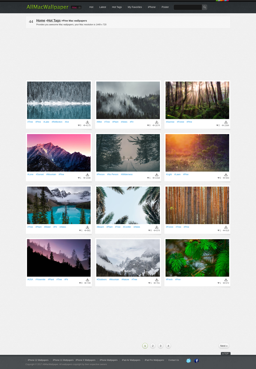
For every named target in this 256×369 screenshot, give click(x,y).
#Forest (180, 122)
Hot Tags (117, 7)
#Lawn (177, 174)
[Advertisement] (128, 54)
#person (101, 174)
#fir (132, 122)
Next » (223, 345)
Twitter (188, 361)
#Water (47, 227)
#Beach (100, 227)
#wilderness (127, 174)
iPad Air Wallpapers (131, 360)
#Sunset (40, 174)
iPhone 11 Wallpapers (63, 360)
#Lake (46, 122)
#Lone (30, 174)
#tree (30, 122)
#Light (169, 174)
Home (40, 20)
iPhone (152, 7)
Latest (102, 7)
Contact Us (174, 360)
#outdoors (102, 279)
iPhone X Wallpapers (85, 360)
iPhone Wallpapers (108, 360)
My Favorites (135, 7)
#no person (112, 174)
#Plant (115, 122)
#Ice (67, 122)
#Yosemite (40, 279)
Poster (165, 7)
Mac (74, 7)
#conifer (127, 227)
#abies (124, 122)
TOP (226, 354)
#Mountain (51, 174)
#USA (30, 279)
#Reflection (57, 122)
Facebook (196, 361)
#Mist (99, 122)
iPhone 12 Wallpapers (38, 360)
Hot (91, 7)
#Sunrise (170, 122)
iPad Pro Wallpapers (154, 360)
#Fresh (169, 279)
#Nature (125, 279)
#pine (38, 122)
